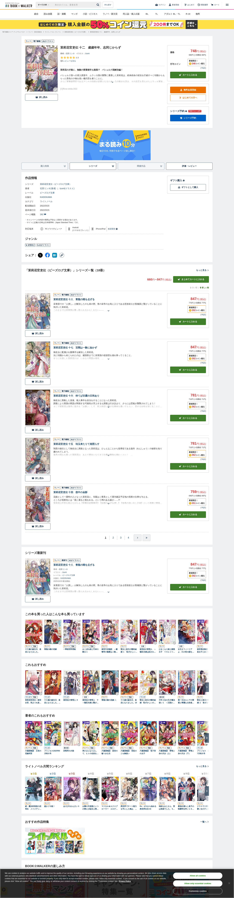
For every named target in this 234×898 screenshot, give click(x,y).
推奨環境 (113, 229)
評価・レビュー (189, 166)
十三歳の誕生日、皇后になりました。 (33, 650)
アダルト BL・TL (172, 14)
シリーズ (101, 166)
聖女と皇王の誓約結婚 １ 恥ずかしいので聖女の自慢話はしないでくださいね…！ (129, 650)
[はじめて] (189, 5)
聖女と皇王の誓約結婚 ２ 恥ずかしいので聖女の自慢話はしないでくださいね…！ (205, 701)
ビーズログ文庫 (47, 193)
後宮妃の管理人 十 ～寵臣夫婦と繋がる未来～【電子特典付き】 (91, 701)
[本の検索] (44, 5)
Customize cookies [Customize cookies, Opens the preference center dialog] (198, 891)
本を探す (107, 5)
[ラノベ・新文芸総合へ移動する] (35, 32)
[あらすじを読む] (112, 78)
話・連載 (61, 14)
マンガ (74, 14)
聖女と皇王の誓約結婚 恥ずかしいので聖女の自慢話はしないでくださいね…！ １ (148, 701)
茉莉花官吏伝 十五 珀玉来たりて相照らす (76, 444)
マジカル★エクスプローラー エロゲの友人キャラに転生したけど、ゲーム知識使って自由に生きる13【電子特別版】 (110, 807)
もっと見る (202, 270)
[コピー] (62, 255)
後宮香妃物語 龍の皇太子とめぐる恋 (205, 650)
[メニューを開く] (227, 4)
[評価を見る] (69, 59)
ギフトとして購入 (188, 187)
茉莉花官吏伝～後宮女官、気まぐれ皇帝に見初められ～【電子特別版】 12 (33, 701)
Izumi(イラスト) (67, 188)
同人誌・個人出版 (131, 14)
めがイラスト (43, 245)
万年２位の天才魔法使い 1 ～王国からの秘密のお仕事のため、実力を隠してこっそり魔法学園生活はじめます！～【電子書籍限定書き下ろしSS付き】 (167, 701)
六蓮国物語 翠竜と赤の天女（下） (186, 752)
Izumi (87, 53)
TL (156, 14)
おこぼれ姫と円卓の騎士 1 (90, 650)
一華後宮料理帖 (69, 649)
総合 (36, 14)
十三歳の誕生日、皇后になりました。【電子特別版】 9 (52, 701)
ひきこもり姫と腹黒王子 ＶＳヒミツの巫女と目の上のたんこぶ (167, 650)
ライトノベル (46, 201)
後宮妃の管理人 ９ (70, 700)
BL (147, 14)
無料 (198, 14)
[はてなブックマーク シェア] (54, 255)
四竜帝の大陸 (68, 751)
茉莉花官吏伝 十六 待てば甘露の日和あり (76, 395)
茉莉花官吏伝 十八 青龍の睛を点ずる (74, 299)
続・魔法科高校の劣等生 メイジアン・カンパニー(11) (33, 807)
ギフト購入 (177, 180)
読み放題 (48, 14)
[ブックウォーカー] (18, 5)
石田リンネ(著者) (48, 188)
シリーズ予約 (178, 111)
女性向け (30, 245)
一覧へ (204, 822)
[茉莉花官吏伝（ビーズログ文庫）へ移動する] (75, 32)
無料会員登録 (188, 90)
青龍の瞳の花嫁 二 (108, 700)
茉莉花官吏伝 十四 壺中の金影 (70, 492)
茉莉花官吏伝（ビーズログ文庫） (55, 184)
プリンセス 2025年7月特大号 (205, 752)
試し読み (41, 97)
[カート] (215, 5)
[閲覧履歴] (202, 5)
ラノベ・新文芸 (110, 14)
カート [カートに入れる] (188, 321)
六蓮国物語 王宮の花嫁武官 (33, 752)
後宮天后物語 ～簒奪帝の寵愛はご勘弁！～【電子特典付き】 (109, 650)
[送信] (98, 5)
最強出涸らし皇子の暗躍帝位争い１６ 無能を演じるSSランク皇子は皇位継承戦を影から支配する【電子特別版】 (186, 807)
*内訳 (203, 68)
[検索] (98, 5)
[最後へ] (146, 537)
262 (43, 214)
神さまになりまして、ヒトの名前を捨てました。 (90, 752)
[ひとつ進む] (137, 537)
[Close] (229, 883)
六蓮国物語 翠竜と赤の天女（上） (167, 752)
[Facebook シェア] (47, 255)
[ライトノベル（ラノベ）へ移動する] (53, 32)
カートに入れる (188, 75)
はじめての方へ (188, 97)
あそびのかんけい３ (71, 806)
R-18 (188, 14)
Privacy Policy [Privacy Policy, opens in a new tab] (125, 881)
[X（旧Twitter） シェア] (40, 255)
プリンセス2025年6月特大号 (52, 752)
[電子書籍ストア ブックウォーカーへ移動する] (13, 32)
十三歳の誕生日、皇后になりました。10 (129, 701)
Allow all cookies (198, 876)
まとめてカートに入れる (191, 279)
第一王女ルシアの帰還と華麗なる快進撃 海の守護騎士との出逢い (186, 701)
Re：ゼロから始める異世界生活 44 (148, 807)
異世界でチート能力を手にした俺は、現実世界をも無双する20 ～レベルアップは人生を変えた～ (129, 807)
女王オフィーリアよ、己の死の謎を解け (186, 650)
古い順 (193, 287)
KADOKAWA (46, 197)
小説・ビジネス (90, 14)
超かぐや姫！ (49, 806)
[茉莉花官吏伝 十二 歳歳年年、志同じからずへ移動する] (105, 32)
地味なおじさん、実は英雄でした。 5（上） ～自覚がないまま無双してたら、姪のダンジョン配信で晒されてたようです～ (167, 807)
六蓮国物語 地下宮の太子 (148, 752)
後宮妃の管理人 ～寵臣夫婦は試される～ (148, 650)
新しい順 (204, 287)
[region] (117, 883)
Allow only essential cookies (197, 883)
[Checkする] (55, 89)
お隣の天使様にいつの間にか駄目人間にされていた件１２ (90, 807)
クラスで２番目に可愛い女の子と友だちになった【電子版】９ (205, 807)
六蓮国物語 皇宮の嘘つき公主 (109, 752)
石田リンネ (70, 53)
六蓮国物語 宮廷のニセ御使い (129, 752)
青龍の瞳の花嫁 (50, 649)
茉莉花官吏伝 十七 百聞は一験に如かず (75, 347)
